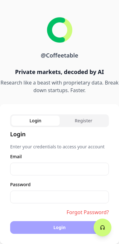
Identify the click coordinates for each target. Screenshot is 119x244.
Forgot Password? (88, 212)
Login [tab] (35, 121)
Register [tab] (83, 121)
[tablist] (59, 120)
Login (59, 227)
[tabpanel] (59, 182)
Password (20, 184)
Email (16, 156)
